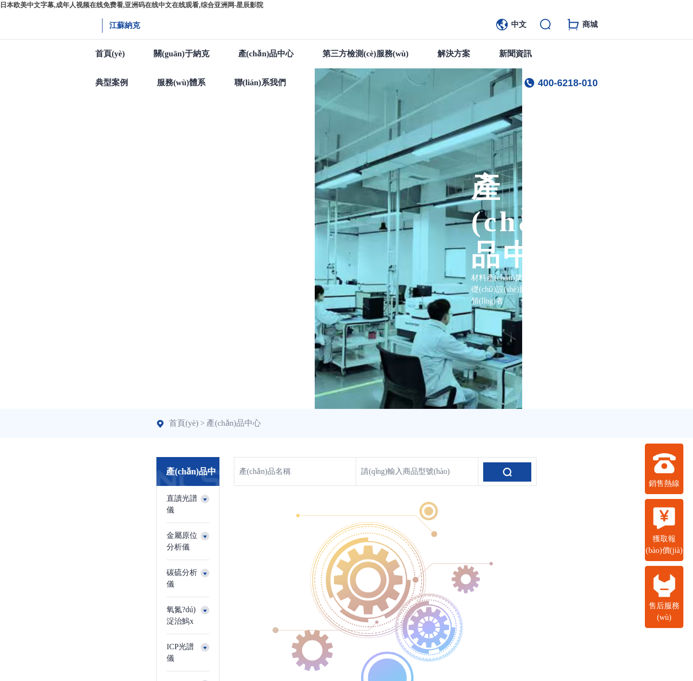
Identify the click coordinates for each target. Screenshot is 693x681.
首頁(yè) (110, 53)
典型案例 (111, 82)
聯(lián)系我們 (260, 82)
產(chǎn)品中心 (266, 53)
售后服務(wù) (664, 597)
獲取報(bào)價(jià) (664, 530)
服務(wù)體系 (181, 82)
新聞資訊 (515, 53)
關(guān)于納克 (181, 53)
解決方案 (453, 53)
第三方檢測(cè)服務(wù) (365, 53)
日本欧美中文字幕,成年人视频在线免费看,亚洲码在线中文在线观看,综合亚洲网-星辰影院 (131, 5)
